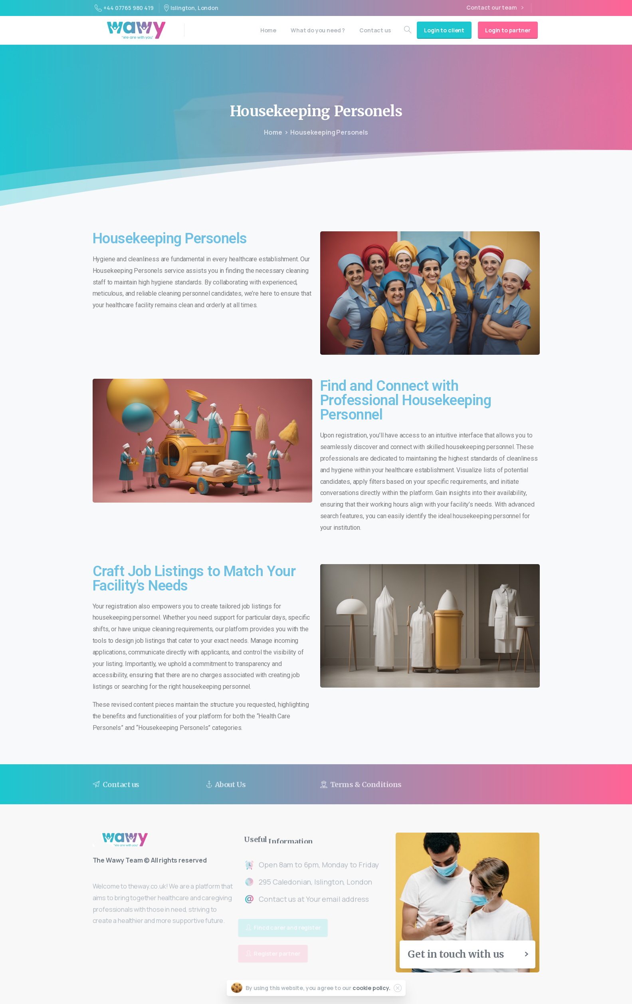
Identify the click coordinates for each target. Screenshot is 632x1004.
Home (273, 132)
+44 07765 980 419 (124, 8)
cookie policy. (371, 988)
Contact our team (494, 7)
